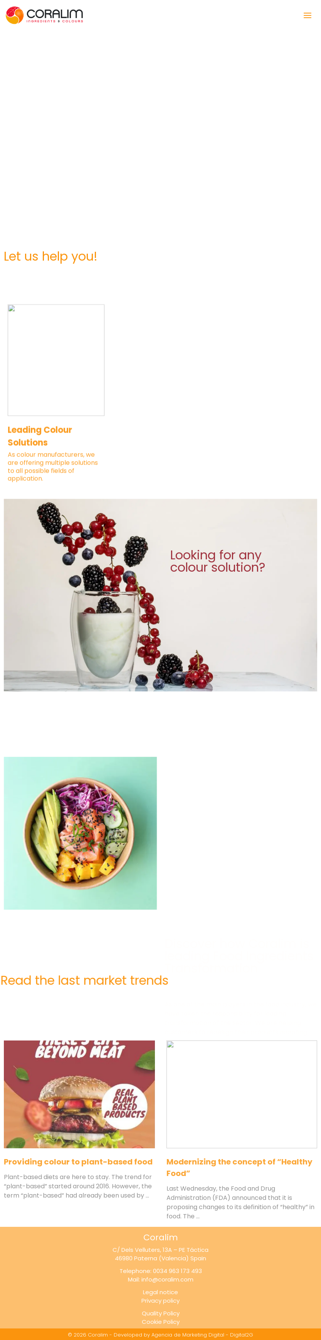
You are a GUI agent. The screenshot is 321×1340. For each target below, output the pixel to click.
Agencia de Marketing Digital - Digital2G (202, 1334)
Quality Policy (161, 1313)
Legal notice (160, 1292)
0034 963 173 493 (177, 1271)
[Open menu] (305, 15)
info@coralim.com (167, 1279)
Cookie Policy (161, 1322)
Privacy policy (160, 1301)
